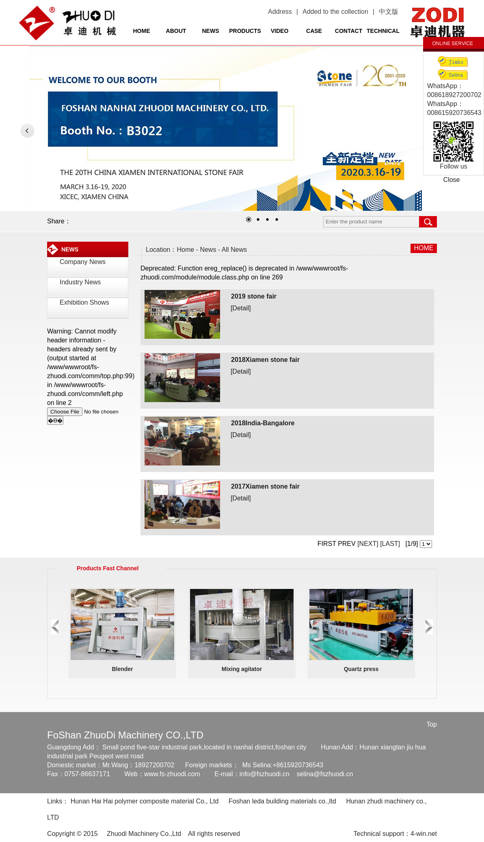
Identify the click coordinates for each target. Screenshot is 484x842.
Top (431, 724)
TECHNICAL (383, 31)
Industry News (80, 282)
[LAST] (389, 543)
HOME (141, 31)
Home (185, 249)
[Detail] (241, 308)
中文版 (388, 11)
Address (280, 11)
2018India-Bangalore (263, 423)
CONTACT (348, 31)
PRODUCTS (245, 31)
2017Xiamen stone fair (265, 486)
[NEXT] (367, 543)
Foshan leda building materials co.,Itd (282, 801)
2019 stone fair (254, 296)
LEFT (27, 130)
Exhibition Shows (84, 302)
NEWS (210, 31)
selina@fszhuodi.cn (324, 774)
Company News (83, 261)
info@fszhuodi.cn (265, 774)
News (208, 249)
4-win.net (424, 833)
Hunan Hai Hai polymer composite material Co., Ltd (145, 801)
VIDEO (280, 31)
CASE (314, 31)
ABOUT (176, 31)
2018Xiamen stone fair (265, 359)
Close (451, 179)
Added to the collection (335, 11)
